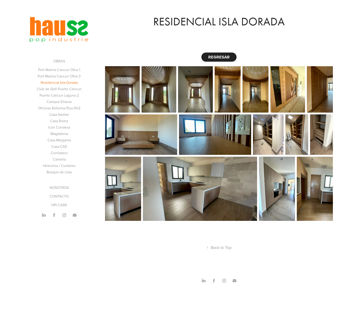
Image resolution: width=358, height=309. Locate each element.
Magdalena (59, 133)
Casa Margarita (59, 140)
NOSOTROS (59, 187)
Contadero (59, 152)
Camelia (59, 159)
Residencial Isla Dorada (59, 82)
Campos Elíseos (59, 101)
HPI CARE (59, 204)
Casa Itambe (59, 114)
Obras (59, 60)
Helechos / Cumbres (59, 165)
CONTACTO (59, 196)
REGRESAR (219, 57)
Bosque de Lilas (59, 171)
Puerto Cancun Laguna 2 (59, 95)
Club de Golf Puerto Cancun (59, 88)
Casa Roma (59, 120)
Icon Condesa (59, 127)
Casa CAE (59, 146)
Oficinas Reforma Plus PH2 (59, 108)
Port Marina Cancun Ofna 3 (59, 76)
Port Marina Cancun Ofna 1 (59, 69)
